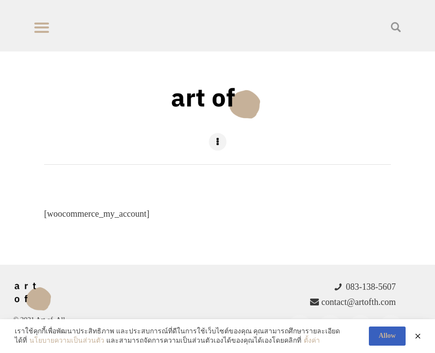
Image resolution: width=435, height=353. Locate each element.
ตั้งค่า (312, 340)
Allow (387, 335)
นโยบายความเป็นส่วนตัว (66, 340)
